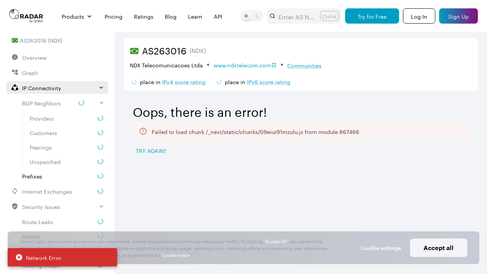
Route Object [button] (288, 198)
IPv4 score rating (183, 81)
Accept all (438, 247)
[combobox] (296, 16)
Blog (171, 16)
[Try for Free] (372, 16)
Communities (304, 65)
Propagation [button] (373, 198)
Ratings (143, 16)
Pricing (114, 16)
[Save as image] (407, 151)
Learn (195, 16)
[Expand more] (469, 126)
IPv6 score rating (268, 81)
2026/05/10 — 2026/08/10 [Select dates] (425, 103)
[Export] (459, 151)
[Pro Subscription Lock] (153, 197)
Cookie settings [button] (381, 248)
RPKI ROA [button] (229, 198)
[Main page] (26, 16)
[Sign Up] (458, 16)
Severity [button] (422, 198)
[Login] (419, 16)
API (218, 16)
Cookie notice (175, 254)
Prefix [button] (180, 198)
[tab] (145, 170)
